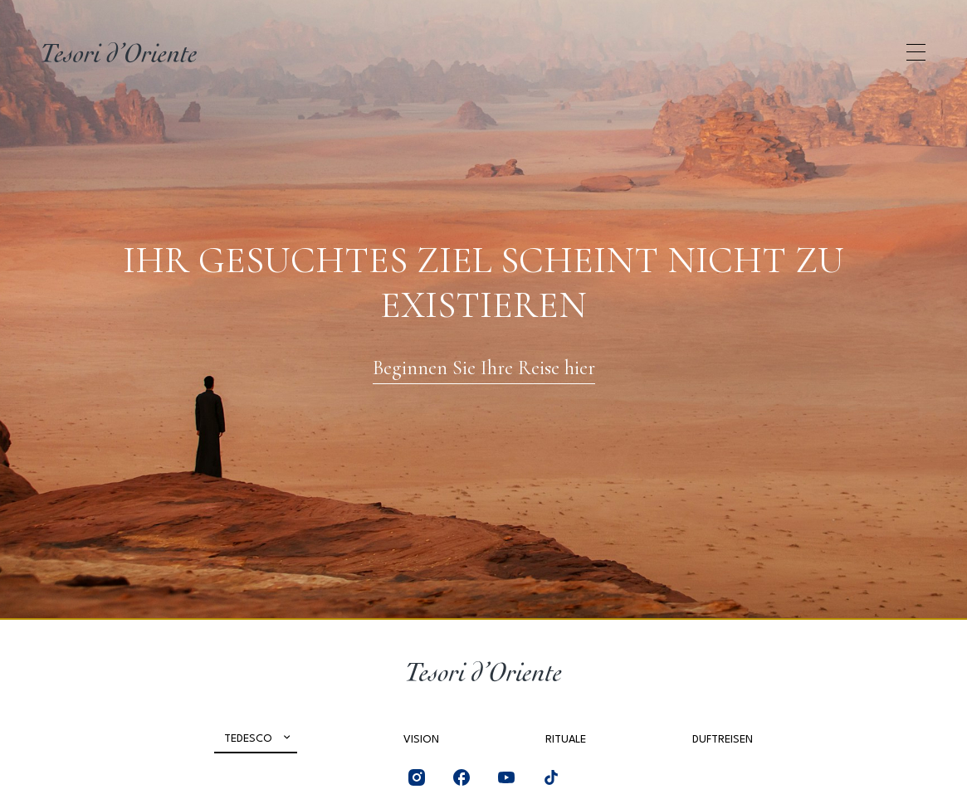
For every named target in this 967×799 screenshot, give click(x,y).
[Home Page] (119, 52)
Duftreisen (722, 739)
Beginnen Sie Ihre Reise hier (484, 368)
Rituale (565, 739)
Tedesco (248, 738)
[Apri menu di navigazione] (915, 52)
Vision (421, 739)
